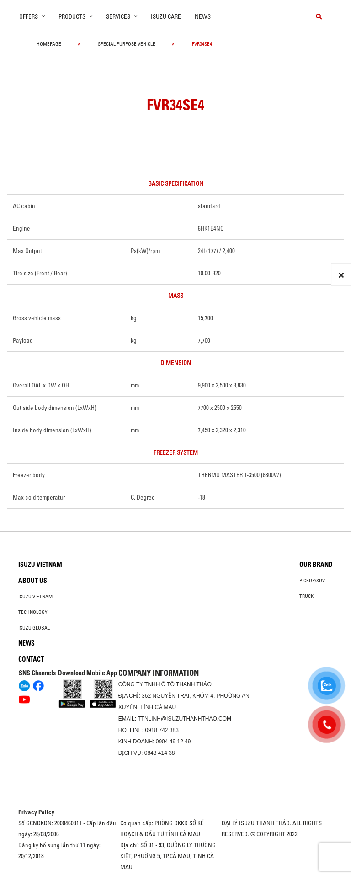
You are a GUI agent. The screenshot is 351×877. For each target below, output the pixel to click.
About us (32, 580)
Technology (33, 612)
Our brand (316, 564)
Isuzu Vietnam (40, 564)
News (203, 16)
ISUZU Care (166, 16)
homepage (49, 44)
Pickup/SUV (312, 580)
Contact (31, 659)
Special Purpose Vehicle (126, 44)
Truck (306, 596)
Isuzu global (34, 627)
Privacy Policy (36, 812)
